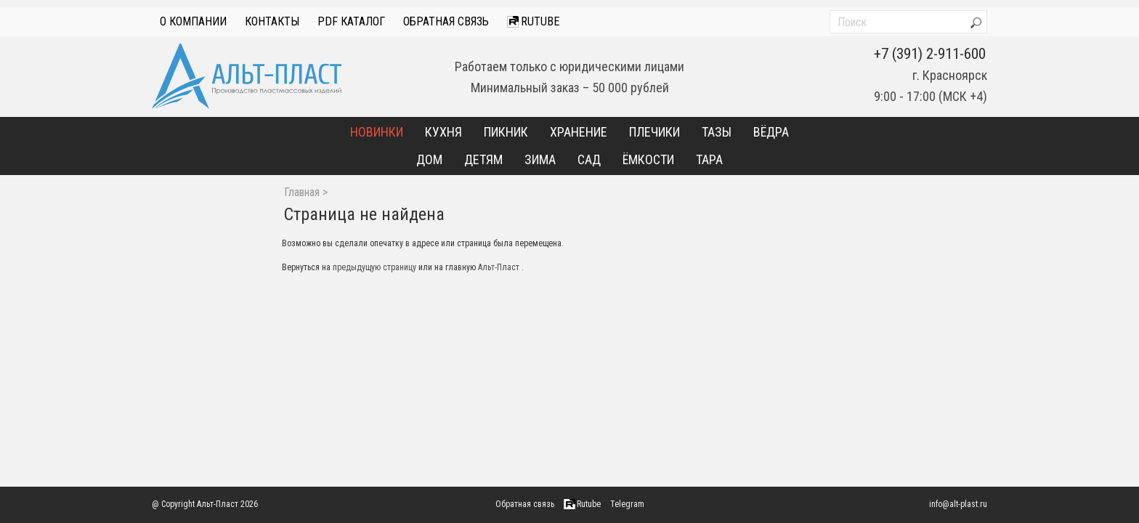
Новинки (376, 131)
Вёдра (771, 131)
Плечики (654, 131)
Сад (589, 159)
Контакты (272, 21)
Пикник (506, 131)
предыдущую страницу (374, 267)
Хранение (578, 131)
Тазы (716, 131)
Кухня (443, 131)
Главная (302, 192)
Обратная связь (446, 21)
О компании (193, 21)
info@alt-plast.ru (958, 504)
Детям (483, 159)
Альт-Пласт (498, 267)
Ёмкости (648, 159)
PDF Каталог (351, 21)
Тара (709, 159)
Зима (540, 159)
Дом (429, 159)
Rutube (533, 21)
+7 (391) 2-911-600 (930, 53)
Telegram (627, 504)
